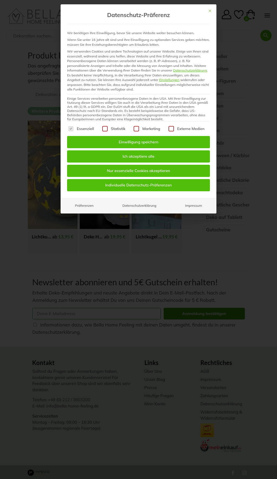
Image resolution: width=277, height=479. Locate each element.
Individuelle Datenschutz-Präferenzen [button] (138, 185)
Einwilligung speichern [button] (139, 142)
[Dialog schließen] (210, 11)
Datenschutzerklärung (190, 70)
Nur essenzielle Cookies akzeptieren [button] (138, 170)
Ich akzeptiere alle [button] (138, 156)
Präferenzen (84, 205)
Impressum (193, 205)
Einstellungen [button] (169, 80)
